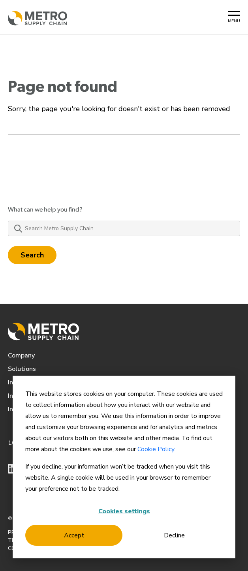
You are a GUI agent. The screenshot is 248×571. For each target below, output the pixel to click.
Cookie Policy (155, 449)
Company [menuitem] (21, 355)
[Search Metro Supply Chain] (124, 228)
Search (32, 255)
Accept (74, 535)
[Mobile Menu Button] (234, 17)
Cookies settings (124, 511)
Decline (174, 535)
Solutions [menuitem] (22, 369)
